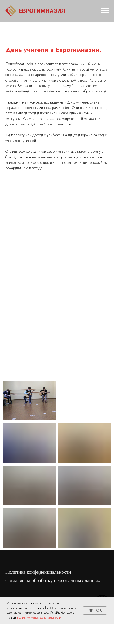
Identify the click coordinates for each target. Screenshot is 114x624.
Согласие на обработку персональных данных (52, 580)
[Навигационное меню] (105, 11)
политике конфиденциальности (39, 617)
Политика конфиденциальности (38, 572)
